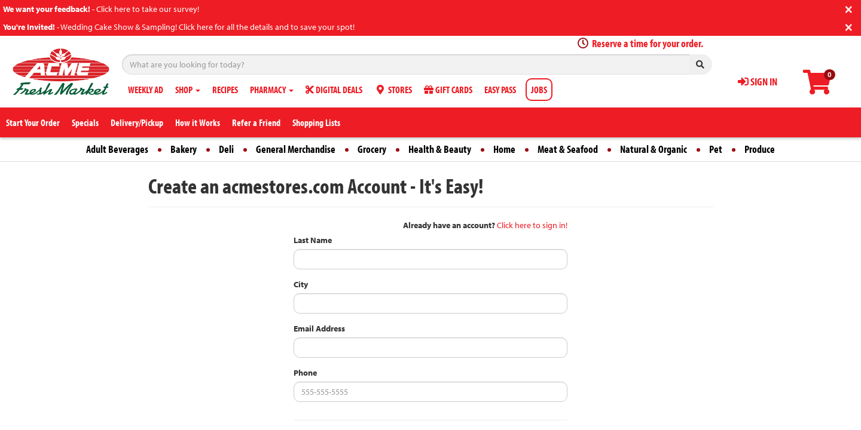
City (301, 284)
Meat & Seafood (568, 149)
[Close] (849, 8)
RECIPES (225, 90)
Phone (305, 372)
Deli (226, 149)
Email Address (319, 328)
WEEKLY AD (145, 90)
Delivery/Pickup (137, 122)
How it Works (197, 122)
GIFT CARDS (448, 90)
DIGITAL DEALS (334, 90)
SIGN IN (757, 81)
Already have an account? (449, 225)
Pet (715, 149)
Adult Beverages (117, 149)
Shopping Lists (316, 122)
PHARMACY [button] (272, 90)
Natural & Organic (653, 149)
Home (504, 149)
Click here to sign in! (532, 225)
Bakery (183, 149)
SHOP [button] (187, 90)
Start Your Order (33, 122)
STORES (393, 90)
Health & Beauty (439, 149)
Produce (759, 149)
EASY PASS (500, 90)
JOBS (539, 90)
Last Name (313, 240)
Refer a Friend (256, 122)
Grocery (372, 149)
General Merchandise (295, 149)
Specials (85, 122)
